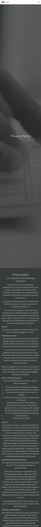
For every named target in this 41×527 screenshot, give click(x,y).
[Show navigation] (38, 2)
